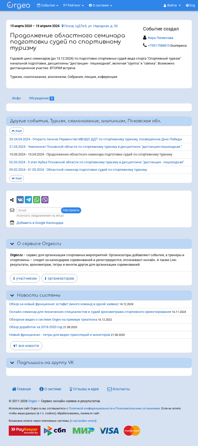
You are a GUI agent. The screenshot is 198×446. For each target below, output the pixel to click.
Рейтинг (73, 5)
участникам (25, 278)
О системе (100, 5)
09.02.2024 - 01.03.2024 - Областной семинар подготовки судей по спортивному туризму (78, 170)
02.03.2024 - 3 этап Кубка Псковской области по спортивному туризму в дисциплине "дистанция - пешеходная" (96, 162)
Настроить (71, 210)
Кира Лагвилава (160, 38)
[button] (172, 5)
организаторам (59, 278)
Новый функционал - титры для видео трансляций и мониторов (59, 335)
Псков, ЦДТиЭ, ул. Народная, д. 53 (90, 26)
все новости (26, 346)
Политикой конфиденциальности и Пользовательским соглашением (114, 408)
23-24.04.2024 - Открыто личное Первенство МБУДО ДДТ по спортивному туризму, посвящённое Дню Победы (95, 139)
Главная (21, 389)
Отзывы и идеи (84, 389)
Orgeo (32, 401)
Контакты (118, 389)
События (47, 5)
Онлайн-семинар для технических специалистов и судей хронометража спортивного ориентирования (90, 312)
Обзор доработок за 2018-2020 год (35, 327)
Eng (190, 5)
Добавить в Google (39, 223)
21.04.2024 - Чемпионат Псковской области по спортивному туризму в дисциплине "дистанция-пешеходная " (95, 147)
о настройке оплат (83, 421)
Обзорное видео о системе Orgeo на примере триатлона (53, 319)
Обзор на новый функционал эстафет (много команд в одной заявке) (64, 304)
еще (16, 131)
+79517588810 (159, 45)
